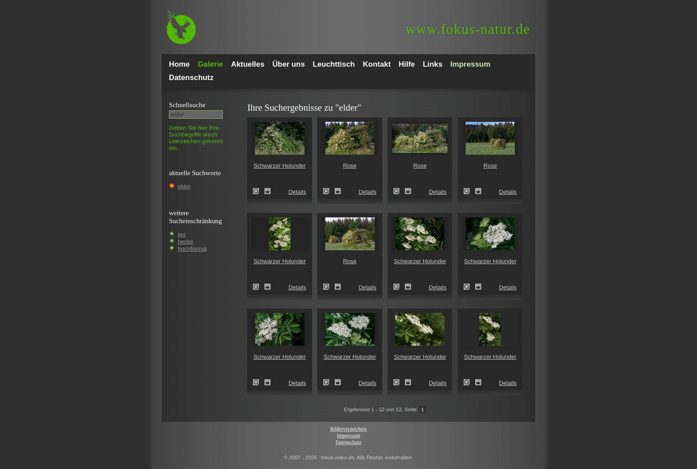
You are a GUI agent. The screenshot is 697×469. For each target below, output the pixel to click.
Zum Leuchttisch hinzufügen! (267, 191)
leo (181, 234)
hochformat (192, 248)
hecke (185, 241)
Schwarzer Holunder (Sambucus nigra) (258, 191)
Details (297, 191)
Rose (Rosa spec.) (329, 191)
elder (184, 186)
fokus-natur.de (467, 29)
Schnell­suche (187, 104)
